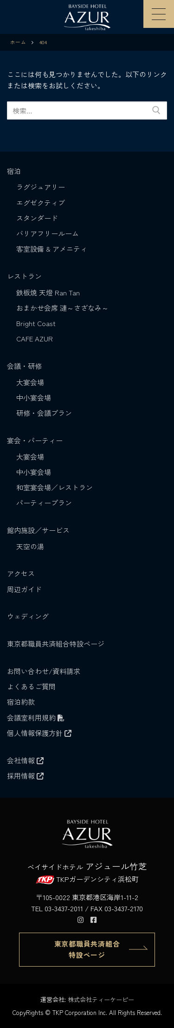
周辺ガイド (24, 589)
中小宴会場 (33, 397)
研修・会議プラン (44, 413)
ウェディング (28, 616)
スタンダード (37, 218)
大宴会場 (30, 382)
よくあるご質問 (31, 686)
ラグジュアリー (40, 187)
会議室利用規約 (35, 717)
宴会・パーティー (35, 440)
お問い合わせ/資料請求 (43, 671)
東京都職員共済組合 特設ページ (87, 949)
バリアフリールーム (47, 233)
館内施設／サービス (39, 530)
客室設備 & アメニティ (51, 249)
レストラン (25, 276)
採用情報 (25, 776)
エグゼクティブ (40, 202)
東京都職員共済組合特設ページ (55, 643)
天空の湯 (30, 546)
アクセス (21, 573)
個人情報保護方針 (39, 733)
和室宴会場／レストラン (54, 487)
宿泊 (15, 171)
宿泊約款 (21, 702)
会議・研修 (25, 366)
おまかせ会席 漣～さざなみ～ (62, 308)
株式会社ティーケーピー (101, 999)
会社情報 (25, 760)
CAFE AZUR (34, 338)
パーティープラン (44, 502)
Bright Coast (36, 323)
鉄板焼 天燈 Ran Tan (48, 292)
